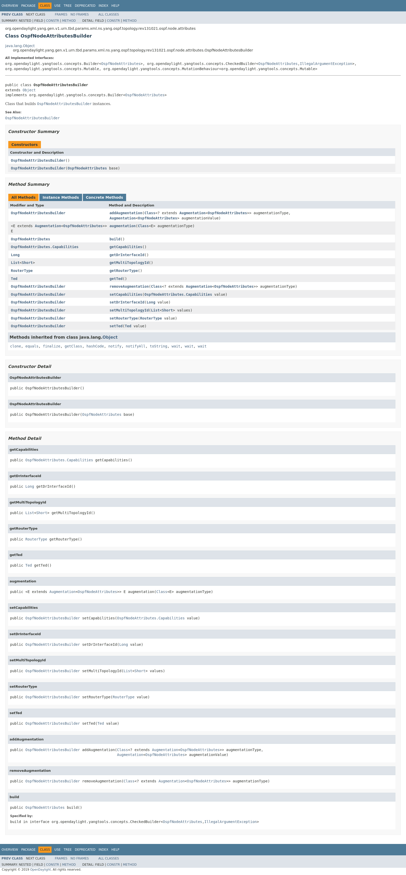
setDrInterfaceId (127, 302)
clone (15, 346)
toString (158, 346)
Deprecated (85, 6)
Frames (61, 14)
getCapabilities (126, 247)
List (15, 263)
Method (69, 21)
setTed (116, 326)
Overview (10, 6)
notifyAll (136, 346)
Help (115, 6)
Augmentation (192, 213)
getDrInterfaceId (127, 255)
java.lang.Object (20, 46)
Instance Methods (60, 197)
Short (27, 263)
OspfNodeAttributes (121, 64)
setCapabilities (126, 294)
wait (176, 346)
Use (57, 6)
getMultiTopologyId (129, 263)
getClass (73, 346)
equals (32, 346)
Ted (14, 279)
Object (29, 90)
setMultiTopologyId (129, 310)
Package (28, 6)
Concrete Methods (104, 197)
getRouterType (124, 271)
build (115, 239)
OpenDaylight (40, 869)
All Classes (108, 14)
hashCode (95, 346)
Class (149, 213)
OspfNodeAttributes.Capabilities (44, 247)
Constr (52, 21)
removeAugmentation (129, 286)
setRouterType (124, 318)
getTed (116, 279)
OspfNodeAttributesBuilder (38, 160)
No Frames (79, 14)
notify (114, 346)
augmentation (123, 226)
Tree (68, 6)
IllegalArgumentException (326, 64)
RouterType (22, 271)
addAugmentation (126, 213)
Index (103, 6)
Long (15, 255)
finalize (51, 346)
